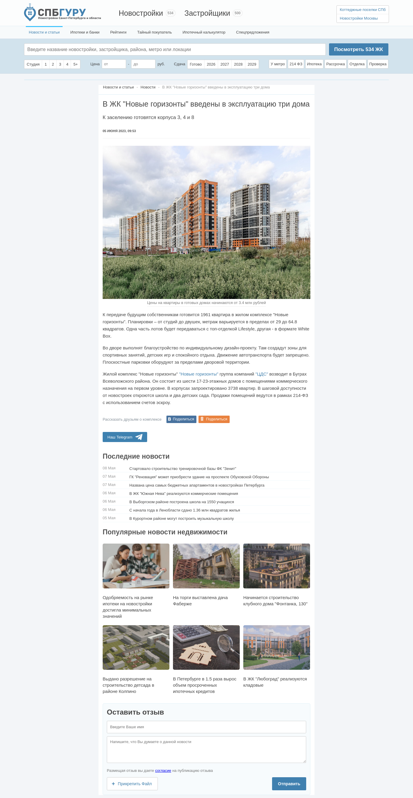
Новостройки (141, 13)
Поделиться (183, 419)
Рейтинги (118, 32)
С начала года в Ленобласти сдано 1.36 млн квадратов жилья (184, 510)
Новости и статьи (44, 32)
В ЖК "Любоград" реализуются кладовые (276, 656)
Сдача (179, 64)
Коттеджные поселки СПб (363, 9)
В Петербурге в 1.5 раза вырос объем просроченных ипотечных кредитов (206, 659)
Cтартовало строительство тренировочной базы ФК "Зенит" (182, 468)
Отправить (289, 783)
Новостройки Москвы (359, 18)
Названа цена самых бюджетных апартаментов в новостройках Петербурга (196, 485)
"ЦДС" (261, 373)
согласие (163, 770)
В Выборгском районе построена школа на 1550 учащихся (181, 502)
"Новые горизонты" (198, 373)
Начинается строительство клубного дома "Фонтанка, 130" (276, 575)
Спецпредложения (252, 32)
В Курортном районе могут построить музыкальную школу (181, 518)
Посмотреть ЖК (358, 49)
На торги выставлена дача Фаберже (206, 575)
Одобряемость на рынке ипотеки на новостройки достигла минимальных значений (136, 581)
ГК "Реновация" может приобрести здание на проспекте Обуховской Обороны (199, 477)
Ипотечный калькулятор (203, 32)
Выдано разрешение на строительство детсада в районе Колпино (136, 659)
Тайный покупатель (154, 32)
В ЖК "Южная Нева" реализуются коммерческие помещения (183, 493)
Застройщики (207, 13)
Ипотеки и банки (84, 32)
